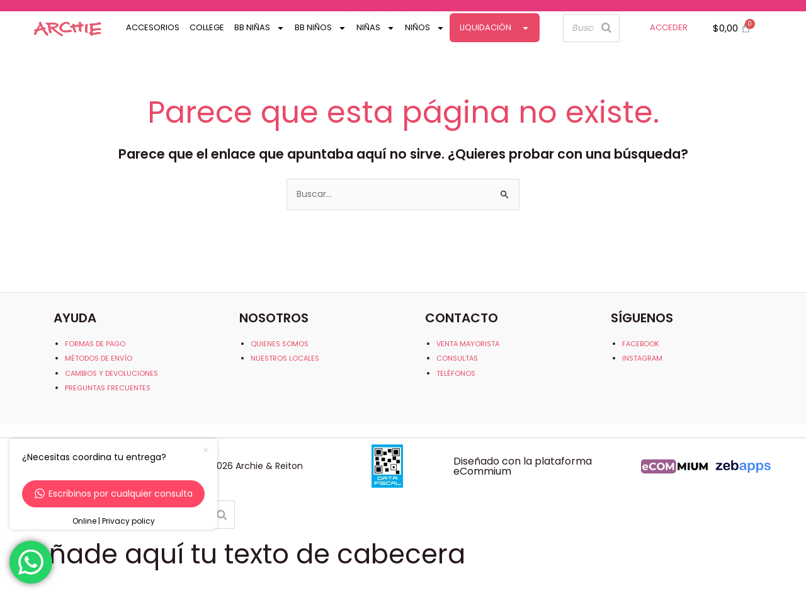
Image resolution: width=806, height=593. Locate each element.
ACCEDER (669, 27)
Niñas (375, 28)
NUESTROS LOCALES (285, 358)
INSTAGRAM (642, 358)
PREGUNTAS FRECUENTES (107, 388)
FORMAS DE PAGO (95, 344)
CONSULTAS (457, 358)
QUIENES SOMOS (280, 344)
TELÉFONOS (455, 373)
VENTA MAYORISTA (467, 344)
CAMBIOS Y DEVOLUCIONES (111, 373)
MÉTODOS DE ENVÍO (98, 358)
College (207, 27)
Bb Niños (320, 28)
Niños (425, 28)
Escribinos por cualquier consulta (114, 493)
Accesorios (152, 27)
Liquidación (495, 28)
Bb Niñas (259, 28)
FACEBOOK (640, 344)
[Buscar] (606, 28)
